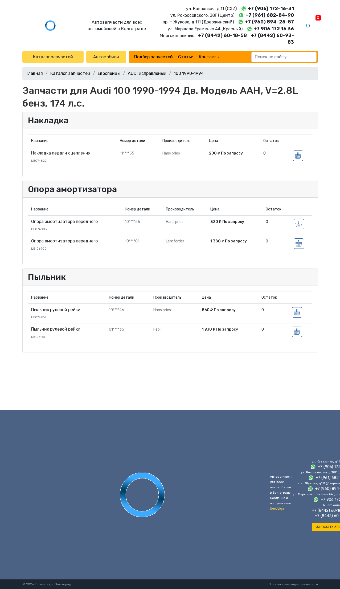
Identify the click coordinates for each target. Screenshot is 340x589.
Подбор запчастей (153, 56)
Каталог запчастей (53, 56)
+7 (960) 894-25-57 (269, 22)
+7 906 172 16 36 (274, 29)
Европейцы (109, 73)
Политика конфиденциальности (293, 584)
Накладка (48, 120)
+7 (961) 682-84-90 (269, 15)
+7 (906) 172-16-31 (271, 8)
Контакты (209, 56)
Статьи (186, 56)
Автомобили (106, 56)
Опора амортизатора (72, 189)
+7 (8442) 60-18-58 (222, 35)
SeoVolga (277, 508)
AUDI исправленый (147, 73)
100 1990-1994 (189, 73)
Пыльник (47, 277)
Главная (35, 73)
